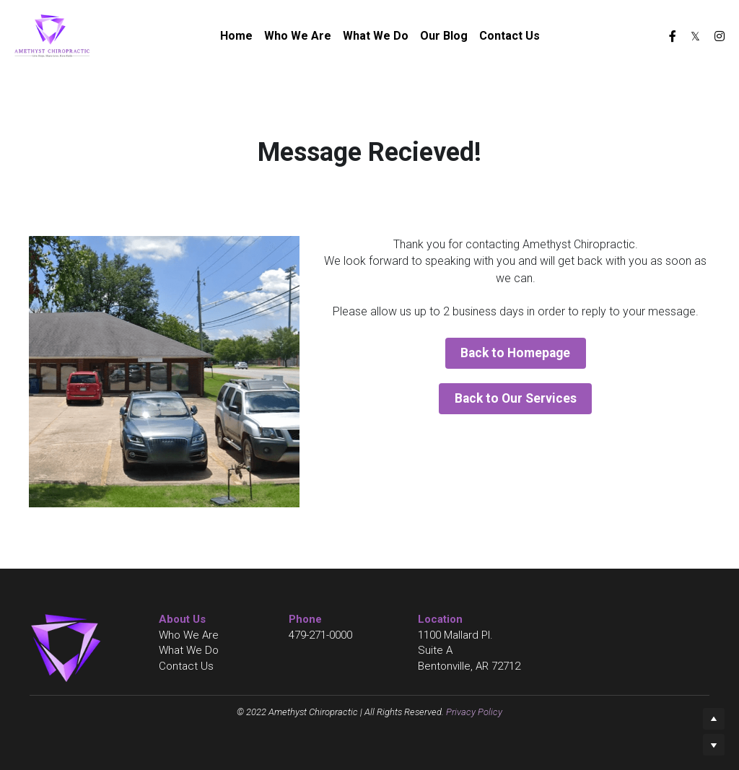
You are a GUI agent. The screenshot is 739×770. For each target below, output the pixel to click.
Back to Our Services (516, 395)
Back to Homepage (515, 352)
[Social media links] (672, 36)
